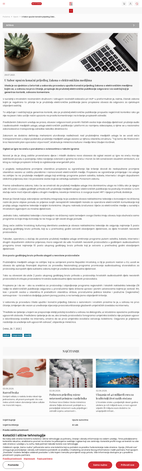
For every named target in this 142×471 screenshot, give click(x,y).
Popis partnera (44, 458)
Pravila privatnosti (12, 458)
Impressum (29, 458)
